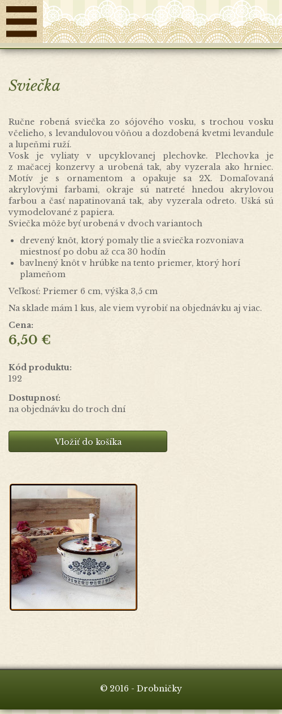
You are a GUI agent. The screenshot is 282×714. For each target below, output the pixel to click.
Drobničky (162, 24)
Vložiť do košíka (88, 442)
